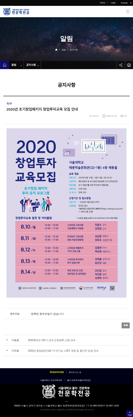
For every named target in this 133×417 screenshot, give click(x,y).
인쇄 (129, 65)
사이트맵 (128, 11)
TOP (130, 415)
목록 (125, 325)
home (4, 65)
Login (113, 3)
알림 (64, 50)
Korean (124, 3)
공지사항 (74, 50)
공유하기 (121, 65)
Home (102, 3)
